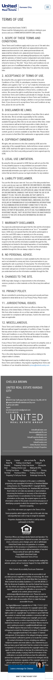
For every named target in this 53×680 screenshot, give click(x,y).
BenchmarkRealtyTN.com (38, 432)
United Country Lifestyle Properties (35, 447)
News (9, 463)
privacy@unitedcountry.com (40, 365)
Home (8, 460)
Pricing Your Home (12, 470)
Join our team (30, 460)
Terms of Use (40, 510)
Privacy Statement (21, 557)
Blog (42, 460)
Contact (17, 460)
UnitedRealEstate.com (39, 430)
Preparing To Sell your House (16, 475)
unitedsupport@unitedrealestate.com (20, 594)
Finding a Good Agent (23, 463)
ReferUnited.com (41, 440)
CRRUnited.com (41, 435)
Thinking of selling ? (30, 470)
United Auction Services (38, 445)
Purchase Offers (20, 473)
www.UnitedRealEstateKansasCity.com (20, 402)
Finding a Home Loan (18, 468)
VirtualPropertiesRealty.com (37, 437)
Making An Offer (35, 468)
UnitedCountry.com (40, 442)
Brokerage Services (38, 475)
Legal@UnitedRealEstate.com (36, 625)
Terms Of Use (33, 557)
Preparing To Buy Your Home (24, 465)
